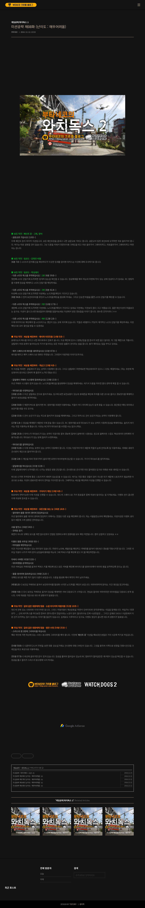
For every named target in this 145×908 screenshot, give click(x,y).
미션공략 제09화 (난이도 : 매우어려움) (26, 776)
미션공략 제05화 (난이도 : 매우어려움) (26, 785)
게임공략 (16, 767)
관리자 (82, 904)
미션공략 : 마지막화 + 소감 (22, 773)
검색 (102, 875)
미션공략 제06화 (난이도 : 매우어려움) (26, 782)
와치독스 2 (25, 767)
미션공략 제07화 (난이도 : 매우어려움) (26, 779)
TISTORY (73, 904)
